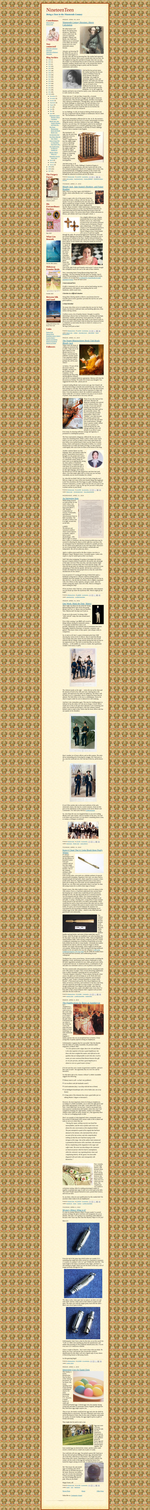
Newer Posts (66, 1491)
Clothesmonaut (90, 810)
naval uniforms (84, 843)
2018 (49, 77)
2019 (49, 75)
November (53, 98)
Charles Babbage (88, 179)
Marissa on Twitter (51, 343)
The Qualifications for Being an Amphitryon (54, 148)
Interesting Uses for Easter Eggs (76, 1370)
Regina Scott (49, 24)
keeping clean (69, 996)
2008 (49, 169)
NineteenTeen (60, 10)
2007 (49, 171)
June (51, 109)
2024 (49, 64)
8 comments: (85, 1201)
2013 (49, 87)
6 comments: (85, 330)
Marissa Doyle (50, 22)
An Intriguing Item (54, 135)
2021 (49, 70)
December (52, 96)
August (52, 105)
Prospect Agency (50, 338)
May (51, 111)
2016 (49, 81)
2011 (49, 92)
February (52, 162)
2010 (49, 94)
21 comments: (86, 1361)
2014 (49, 85)
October (52, 100)
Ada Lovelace (69, 179)
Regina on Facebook (51, 341)
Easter (68, 1487)
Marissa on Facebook (51, 339)
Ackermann (69, 843)
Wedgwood (77, 1487)
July (51, 107)
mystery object (70, 1363)
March (52, 160)
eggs (72, 1487)
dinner (74, 1203)
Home (83, 1491)
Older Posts (100, 1491)
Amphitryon (69, 1203)
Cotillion (76, 332)
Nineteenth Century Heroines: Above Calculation (55, 117)
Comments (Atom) (76, 1495)
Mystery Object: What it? (74, 1210)
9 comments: (84, 841)
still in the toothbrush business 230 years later (81, 950)
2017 (49, 79)
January (52, 164)
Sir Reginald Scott (78, 492)
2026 (49, 60)
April (51, 113)
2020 (49, 73)
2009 (49, 167)
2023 (49, 66)
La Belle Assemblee (80, 597)
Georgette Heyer (83, 332)
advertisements (70, 597)
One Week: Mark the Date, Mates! (77, 603)
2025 (49, 62)
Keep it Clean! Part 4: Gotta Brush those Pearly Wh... (55, 142)
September (53, 102)
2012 (49, 90)
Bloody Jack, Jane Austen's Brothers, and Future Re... (55, 123)
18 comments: (85, 489)
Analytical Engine (78, 179)
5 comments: (85, 176)
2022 (49, 68)
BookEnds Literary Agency (53, 336)
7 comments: (85, 994)
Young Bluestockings (89, 492)
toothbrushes (89, 996)
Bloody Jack (69, 332)
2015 (49, 83)
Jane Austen (91, 332)
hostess (79, 1203)
